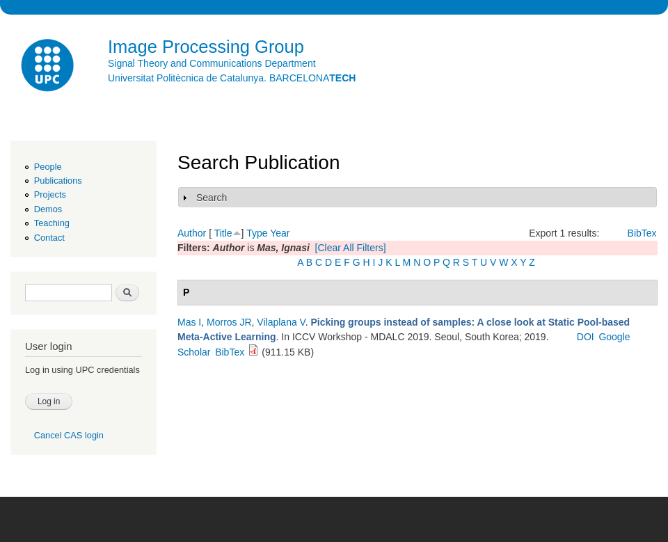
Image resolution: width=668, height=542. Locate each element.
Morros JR (229, 322)
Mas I (189, 322)
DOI (585, 336)
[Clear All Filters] (350, 247)
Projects (50, 194)
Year (279, 233)
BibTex (642, 233)
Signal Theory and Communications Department (212, 63)
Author (191, 233)
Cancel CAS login (69, 435)
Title (223, 233)
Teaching (52, 223)
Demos (48, 209)
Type (256, 233)
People (48, 166)
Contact (49, 237)
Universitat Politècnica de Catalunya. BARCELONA (232, 77)
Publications (58, 180)
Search (211, 197)
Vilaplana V (281, 322)
